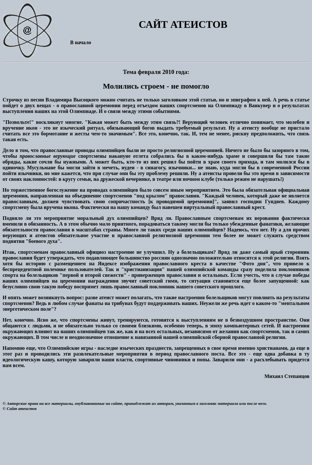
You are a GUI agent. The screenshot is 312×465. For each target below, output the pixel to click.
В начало (80, 42)
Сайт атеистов (21, 408)
